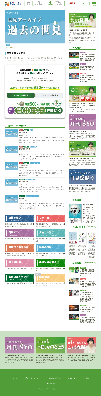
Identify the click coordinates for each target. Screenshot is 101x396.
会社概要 (86, 378)
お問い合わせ (72, 378)
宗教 (8, 45)
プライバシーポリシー (32, 378)
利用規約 (16, 378)
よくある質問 (51, 383)
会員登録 (71, 3)
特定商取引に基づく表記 (54, 378)
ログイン (84, 3)
